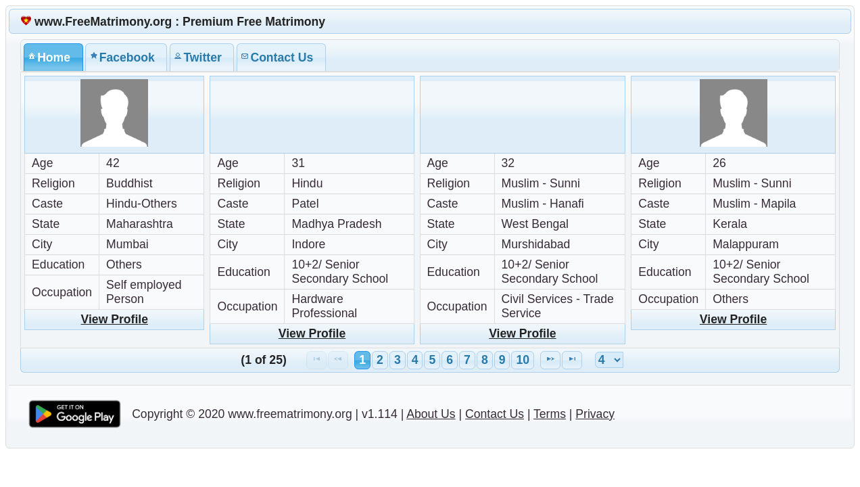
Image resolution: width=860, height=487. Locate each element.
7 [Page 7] (467, 360)
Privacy (595, 414)
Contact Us (494, 414)
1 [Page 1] (362, 360)
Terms (549, 414)
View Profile (114, 319)
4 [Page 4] (415, 360)
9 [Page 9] (502, 360)
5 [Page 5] (432, 360)
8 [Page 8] (484, 360)
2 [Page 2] (380, 360)
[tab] (53, 57)
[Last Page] (572, 360)
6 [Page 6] (449, 360)
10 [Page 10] (522, 360)
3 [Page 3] (397, 360)
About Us (430, 414)
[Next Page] (550, 360)
